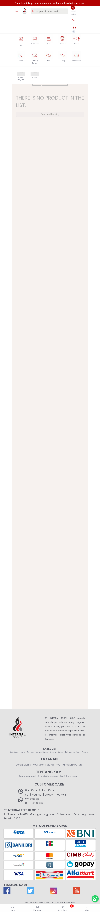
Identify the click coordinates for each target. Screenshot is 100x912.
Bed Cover (14, 752)
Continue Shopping (50, 114)
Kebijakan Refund (43, 764)
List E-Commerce (68, 776)
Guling (53, 752)
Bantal (60, 752)
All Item (77, 752)
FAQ (58, 764)
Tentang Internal (27, 776)
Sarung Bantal (42, 752)
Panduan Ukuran (72, 764)
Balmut (68, 752)
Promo (85, 752)
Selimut (30, 752)
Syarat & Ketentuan (48, 776)
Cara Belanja (23, 764)
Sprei (23, 752)
